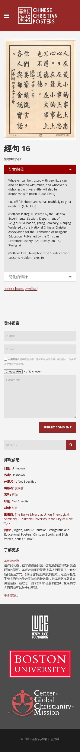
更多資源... (11, 595)
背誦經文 (20, 288)
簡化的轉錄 (18, 276)
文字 (35, 288)
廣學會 (28, 288)
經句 (15, 495)
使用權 (54, 739)
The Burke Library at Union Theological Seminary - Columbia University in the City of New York (38, 518)
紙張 (15, 508)
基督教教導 (9, 288)
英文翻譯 (16, 169)
